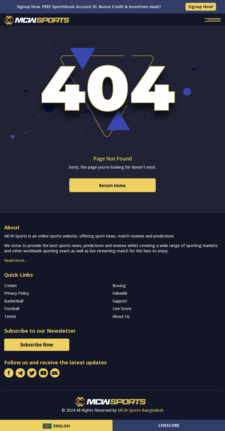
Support (119, 301)
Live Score (121, 308)
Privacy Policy (16, 293)
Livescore (169, 425)
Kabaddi (119, 293)
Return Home (112, 185)
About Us (121, 316)
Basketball (13, 301)
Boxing (119, 285)
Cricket (10, 285)
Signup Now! (200, 6)
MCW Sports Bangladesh (141, 410)
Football (11, 308)
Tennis (10, 316)
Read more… (15, 260)
